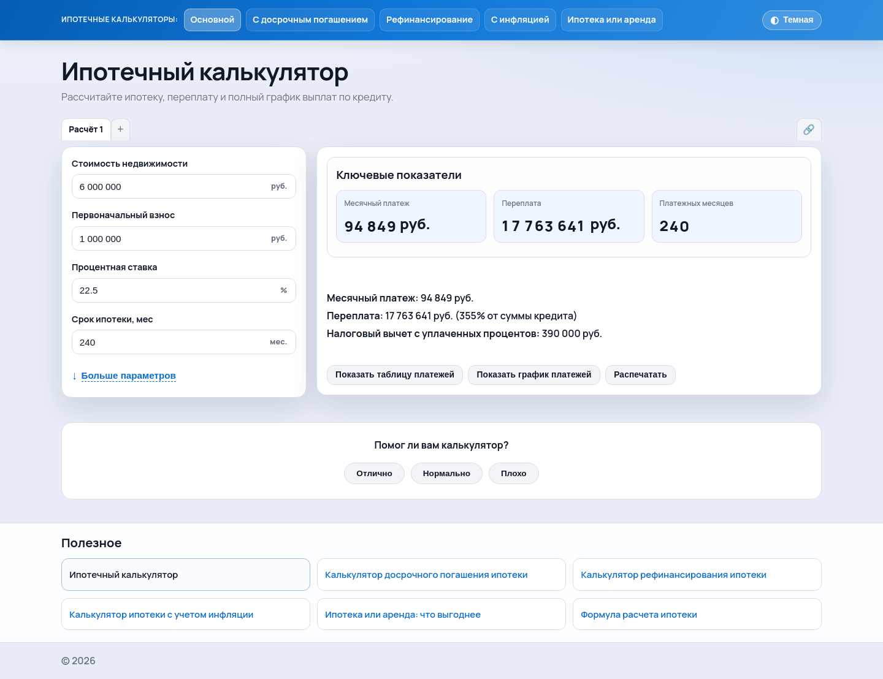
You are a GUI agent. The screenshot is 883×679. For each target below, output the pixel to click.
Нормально (446, 473)
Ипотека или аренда (611, 19)
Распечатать (640, 374)
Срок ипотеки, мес (112, 319)
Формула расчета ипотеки (639, 614)
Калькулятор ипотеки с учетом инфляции (161, 614)
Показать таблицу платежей (394, 374)
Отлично (374, 473)
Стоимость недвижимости (130, 163)
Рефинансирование (429, 19)
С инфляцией (520, 19)
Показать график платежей (534, 374)
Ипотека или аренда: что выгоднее (403, 614)
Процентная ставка (114, 267)
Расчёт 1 (86, 129)
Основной (213, 19)
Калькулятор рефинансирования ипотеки (674, 574)
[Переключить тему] (792, 20)
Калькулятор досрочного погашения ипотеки (426, 574)
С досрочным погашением (310, 19)
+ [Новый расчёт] (120, 129)
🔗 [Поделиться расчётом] (809, 129)
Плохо (514, 473)
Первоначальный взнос (123, 215)
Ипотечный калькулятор (123, 574)
